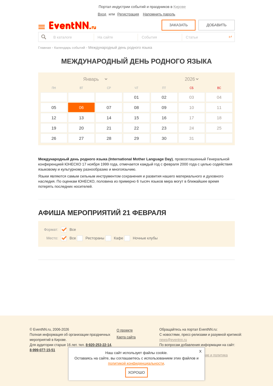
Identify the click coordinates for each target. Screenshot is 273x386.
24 (191, 128)
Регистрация (128, 14)
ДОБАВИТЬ (217, 25)
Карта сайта (126, 337)
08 (136, 107)
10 (191, 107)
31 (191, 138)
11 (219, 107)
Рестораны (94, 238)
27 (81, 138)
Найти (43, 37)
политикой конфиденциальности (136, 363)
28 (109, 138)
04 (219, 97)
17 (191, 117)
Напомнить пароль (159, 14)
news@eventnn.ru (173, 340)
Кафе (118, 238)
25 (219, 128)
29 (136, 138)
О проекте (125, 330)
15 (136, 117)
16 (164, 117)
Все (73, 229)
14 (109, 117)
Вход (102, 14)
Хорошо (136, 372)
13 (81, 117)
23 (164, 128)
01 (136, 97)
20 (81, 128)
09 (164, 107)
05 (54, 107)
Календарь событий (69, 47)
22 (136, 128)
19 (54, 128)
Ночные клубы (145, 238)
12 (54, 117)
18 (219, 117)
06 (81, 107)
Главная (44, 47)
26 (54, 138)
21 (109, 128)
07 (109, 107)
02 (164, 97)
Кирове (180, 7)
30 (164, 138)
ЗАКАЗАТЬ (178, 25)
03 (191, 97)
